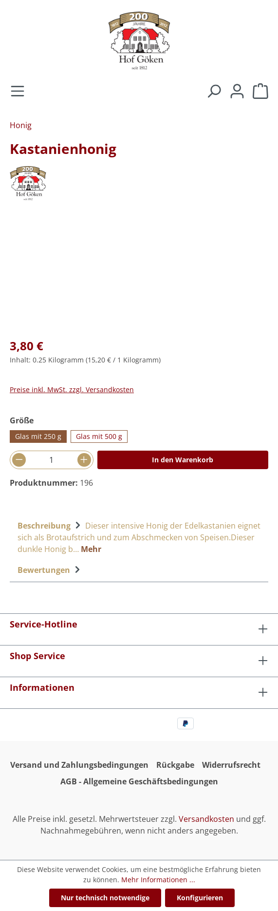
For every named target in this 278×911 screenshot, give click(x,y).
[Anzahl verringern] (19, 460)
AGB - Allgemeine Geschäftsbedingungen (139, 781)
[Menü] (17, 91)
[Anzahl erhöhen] (84, 460)
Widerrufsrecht (231, 764)
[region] (139, 274)
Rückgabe (175, 764)
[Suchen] (214, 91)
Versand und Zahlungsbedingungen (79, 764)
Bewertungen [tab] (50, 570)
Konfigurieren (200, 897)
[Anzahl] (51, 460)
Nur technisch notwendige (105, 897)
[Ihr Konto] (237, 91)
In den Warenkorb (182, 459)
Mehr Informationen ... (158, 879)
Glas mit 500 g (99, 436)
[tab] (139, 536)
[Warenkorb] (260, 91)
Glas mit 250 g (38, 436)
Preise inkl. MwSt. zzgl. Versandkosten (72, 389)
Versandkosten (206, 819)
